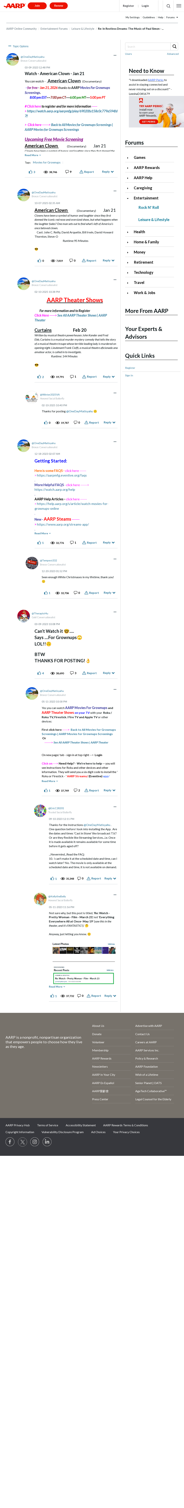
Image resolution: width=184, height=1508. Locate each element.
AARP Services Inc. (147, 1050)
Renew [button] (58, 5)
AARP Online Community (21, 28)
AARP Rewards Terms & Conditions (125, 1125)
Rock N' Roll (148, 207)
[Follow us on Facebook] (10, 1142)
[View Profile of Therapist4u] (40, 613)
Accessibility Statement (81, 1125)
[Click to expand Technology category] (129, 272)
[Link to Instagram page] (34, 1142)
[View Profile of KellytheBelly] (57, 896)
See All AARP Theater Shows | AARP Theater (81, 742)
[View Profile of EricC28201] (56, 808)
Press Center (100, 1099)
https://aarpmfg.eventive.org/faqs (62, 475)
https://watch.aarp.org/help (55, 489)
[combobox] (151, 46)
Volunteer (98, 1042)
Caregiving (143, 188)
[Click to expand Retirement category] (129, 262)
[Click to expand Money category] (129, 252)
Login (145, 5)
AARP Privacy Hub (18, 1125)
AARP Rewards (147, 167)
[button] (179, 5)
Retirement (143, 262)
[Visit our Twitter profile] (22, 1142)
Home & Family (146, 242)
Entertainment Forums (54, 28)
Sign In (129, 375)
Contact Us (142, 1034)
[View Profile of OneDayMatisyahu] (32, 56)
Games (139, 157)
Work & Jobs (144, 292)
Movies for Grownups (47, 162)
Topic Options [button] (21, 46)
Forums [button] (170, 17)
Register (128, 5)
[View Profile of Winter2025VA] (50, 394)
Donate (97, 1034)
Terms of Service (47, 1125)
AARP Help (143, 177)
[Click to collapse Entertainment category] (129, 198)
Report (89, 171)
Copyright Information (20, 1132)
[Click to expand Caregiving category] (129, 188)
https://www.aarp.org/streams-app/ (63, 524)
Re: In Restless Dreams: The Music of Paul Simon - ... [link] (131, 28)
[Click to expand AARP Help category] (129, 178)
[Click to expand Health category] (129, 232)
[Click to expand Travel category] (129, 282)
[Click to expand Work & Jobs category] (129, 293)
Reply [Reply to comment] (107, 260)
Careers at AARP (146, 1042)
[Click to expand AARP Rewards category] (129, 168)
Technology (143, 272)
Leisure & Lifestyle (82, 28)
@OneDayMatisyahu (79, 411)
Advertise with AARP (148, 1025)
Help (160, 17)
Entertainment (146, 198)
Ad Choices (98, 1132)
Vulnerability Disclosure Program (63, 1132)
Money (139, 252)
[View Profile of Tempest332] (48, 560)
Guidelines (149, 17)
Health (139, 232)
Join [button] (37, 5)
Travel (139, 282)
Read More (31, 155)
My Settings (133, 17)
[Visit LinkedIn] (47, 1142)
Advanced (173, 53)
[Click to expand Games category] (129, 157)
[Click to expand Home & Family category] (129, 242)
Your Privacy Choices (126, 1132)
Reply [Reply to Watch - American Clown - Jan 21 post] (106, 171)
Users (128, 53)
